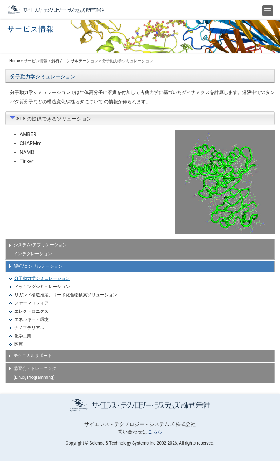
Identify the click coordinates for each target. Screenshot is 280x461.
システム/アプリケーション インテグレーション (40, 249)
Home (14, 61)
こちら (155, 432)
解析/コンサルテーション (38, 266)
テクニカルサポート (33, 355)
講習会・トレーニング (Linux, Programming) (35, 373)
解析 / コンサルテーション (74, 61)
